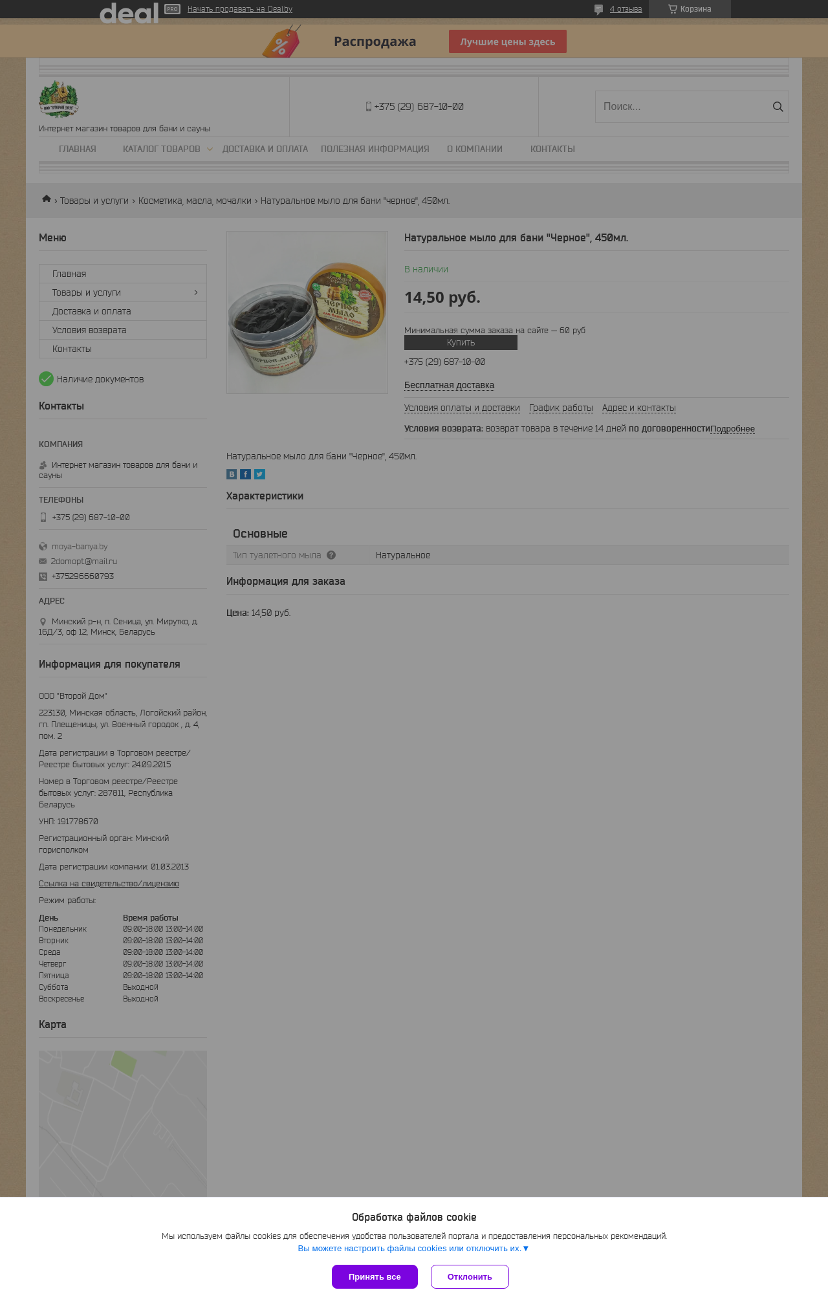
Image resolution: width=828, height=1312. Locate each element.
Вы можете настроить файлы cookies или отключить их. (409, 1248)
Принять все (375, 1277)
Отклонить (470, 1277)
